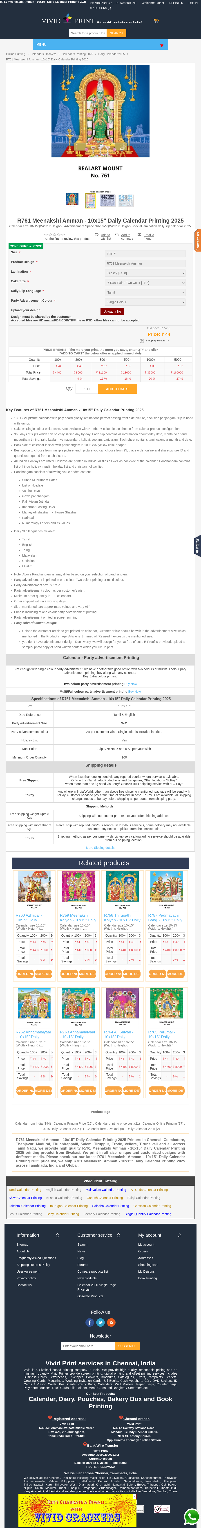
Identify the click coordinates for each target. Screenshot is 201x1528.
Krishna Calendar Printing (64, 1198)
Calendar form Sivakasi (103, 1129)
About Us (23, 1251)
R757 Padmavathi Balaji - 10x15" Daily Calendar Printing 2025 (165, 922)
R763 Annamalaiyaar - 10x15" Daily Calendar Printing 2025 (77, 1039)
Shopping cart (148, 1265)
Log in (193, 3)
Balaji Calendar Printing (143, 1198)
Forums (82, 1265)
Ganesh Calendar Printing (105, 1198)
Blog (80, 1258)
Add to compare (127, 235)
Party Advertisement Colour (32, 301)
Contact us (24, 1285)
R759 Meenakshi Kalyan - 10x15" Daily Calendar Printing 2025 (78, 922)
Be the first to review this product (67, 239)
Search (82, 1244)
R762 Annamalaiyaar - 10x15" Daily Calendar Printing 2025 (33, 1039)
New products (87, 1278)
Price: (154, 334)
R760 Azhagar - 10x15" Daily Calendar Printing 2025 (30, 922)
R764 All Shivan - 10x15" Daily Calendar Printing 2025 (119, 1039)
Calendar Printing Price (70, 1123)
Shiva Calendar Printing (25, 1198)
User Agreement (28, 1271)
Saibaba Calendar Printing (110, 1206)
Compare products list (92, 1271)
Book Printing (147, 1278)
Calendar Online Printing (160, 1123)
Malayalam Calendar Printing (106, 1190)
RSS (111, 1322)
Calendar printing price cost (114, 1123)
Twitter (100, 1322)
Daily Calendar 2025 (141, 1129)
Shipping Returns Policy (33, 1265)
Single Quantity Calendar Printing (148, 1214)
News (81, 1251)
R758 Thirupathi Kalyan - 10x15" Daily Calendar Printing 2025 (122, 922)
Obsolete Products (90, 1296)
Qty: (70, 388)
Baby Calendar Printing (63, 1214)
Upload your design (25, 310)
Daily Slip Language (26, 291)
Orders (143, 1251)
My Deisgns (146, 1271)
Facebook (89, 1322)
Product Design (23, 262)
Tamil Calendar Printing (25, 1190)
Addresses (145, 1258)
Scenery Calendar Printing (101, 1214)
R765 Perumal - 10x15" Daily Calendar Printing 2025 (163, 1039)
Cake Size (19, 281)
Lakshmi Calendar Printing (27, 1206)
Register (176, 3)
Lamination (20, 272)
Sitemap (22, 1244)
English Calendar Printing (63, 1190)
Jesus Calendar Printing (25, 1214)
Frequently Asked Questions (36, 1258)
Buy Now (130, 684)
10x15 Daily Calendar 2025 (60, 1129)
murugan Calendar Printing (69, 1206)
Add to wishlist (106, 236)
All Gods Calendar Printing (149, 1190)
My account (146, 1244)
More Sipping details (100, 847)
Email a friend (149, 234)
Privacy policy (26, 1278)
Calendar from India (29, 1123)
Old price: (154, 328)
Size (14, 252)
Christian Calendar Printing (152, 1206)
